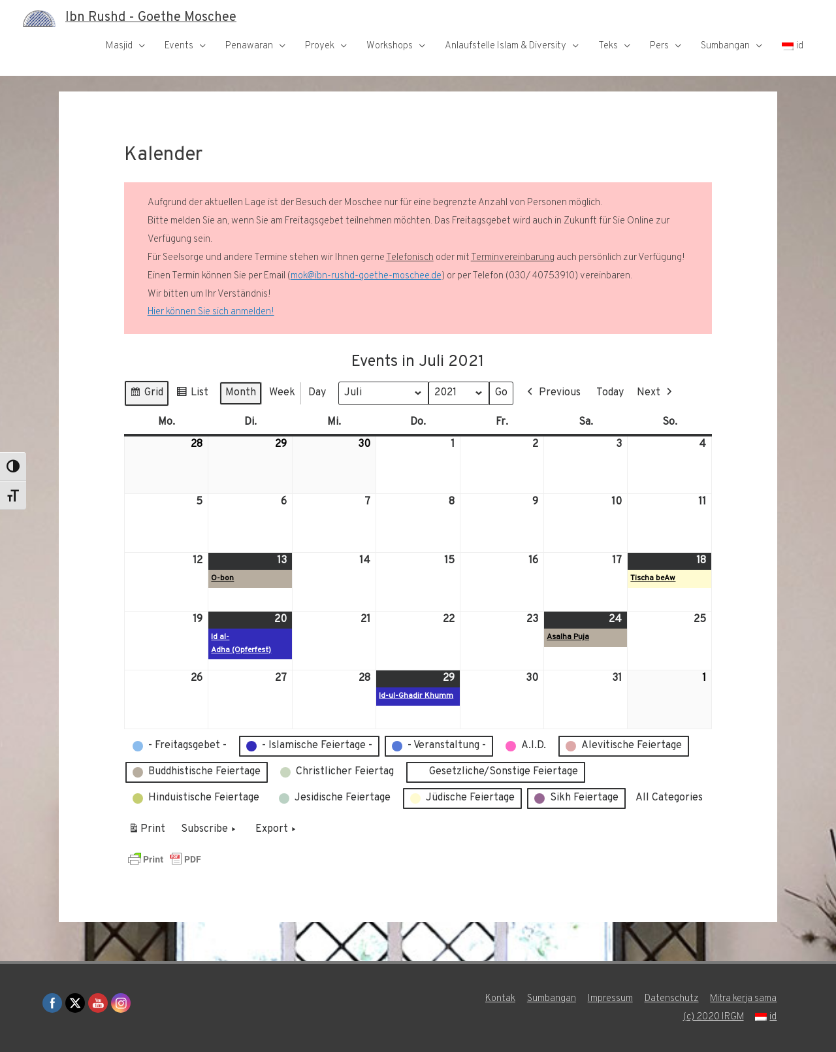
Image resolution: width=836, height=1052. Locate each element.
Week (282, 392)
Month (240, 392)
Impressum (609, 999)
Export (276, 829)
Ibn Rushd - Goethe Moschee (150, 18)
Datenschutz (671, 999)
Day (317, 392)
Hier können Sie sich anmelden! (211, 312)
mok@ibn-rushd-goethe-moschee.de (366, 276)
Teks (608, 46)
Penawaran (249, 46)
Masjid (119, 46)
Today (610, 392)
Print (146, 832)
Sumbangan (725, 46)
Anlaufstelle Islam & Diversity (505, 46)
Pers (659, 46)
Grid (146, 395)
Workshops (389, 46)
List (192, 395)
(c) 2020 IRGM (713, 1017)
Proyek (319, 46)
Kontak (500, 999)
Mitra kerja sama (743, 999)
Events (179, 46)
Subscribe (209, 829)
